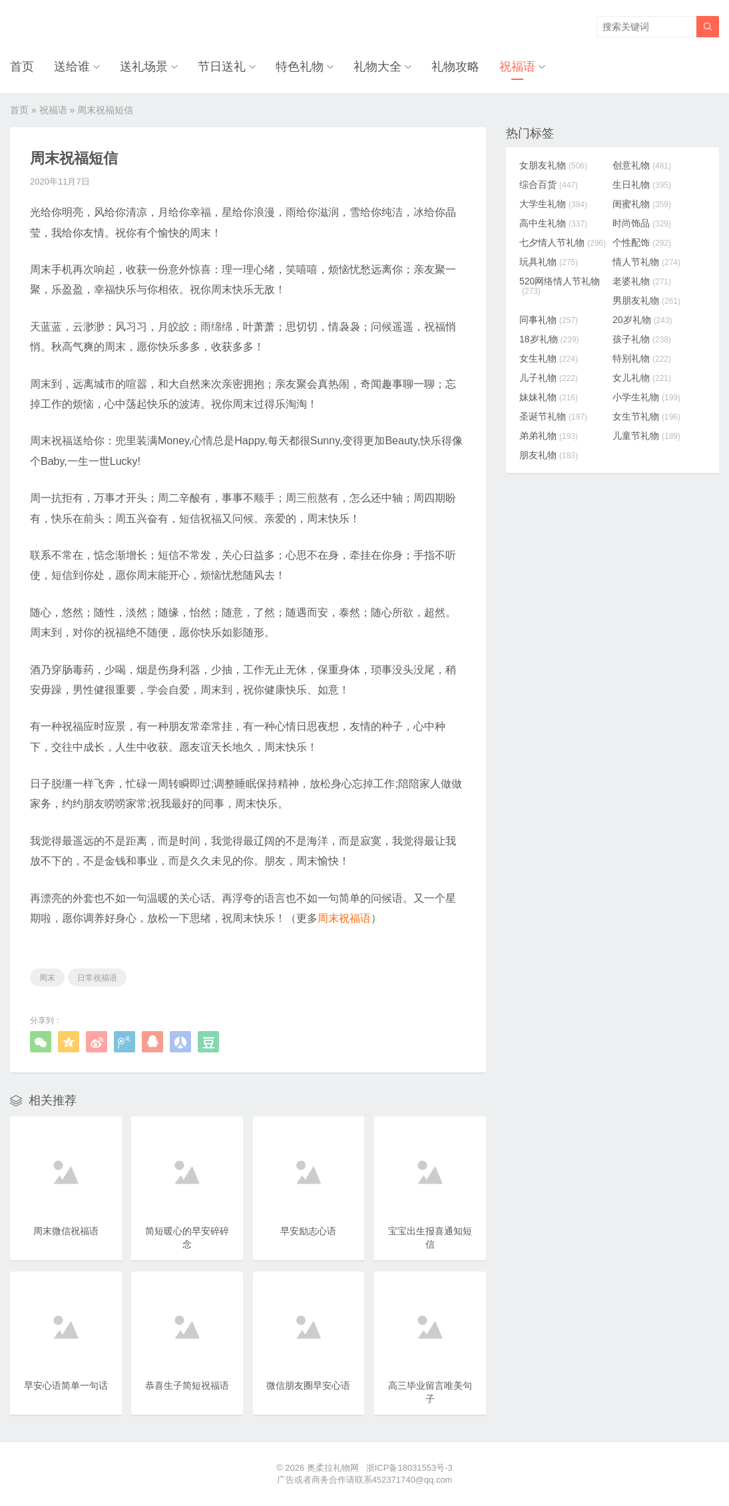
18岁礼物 (549, 339)
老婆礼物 (641, 281)
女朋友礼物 (553, 165)
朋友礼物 (548, 455)
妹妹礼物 (548, 397)
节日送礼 (222, 66)
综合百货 (548, 184)
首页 (22, 66)
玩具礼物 (548, 261)
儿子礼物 (548, 377)
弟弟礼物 (548, 435)
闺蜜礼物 (641, 203)
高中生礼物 (553, 223)
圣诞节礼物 (553, 416)
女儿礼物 (641, 377)
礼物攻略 (455, 66)
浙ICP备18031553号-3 (409, 1468)
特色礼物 (300, 66)
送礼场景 (144, 66)
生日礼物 (641, 184)
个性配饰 (641, 242)
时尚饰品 (641, 223)
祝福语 (517, 66)
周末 (47, 977)
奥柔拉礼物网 (333, 1468)
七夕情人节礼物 (562, 242)
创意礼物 (641, 165)
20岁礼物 (642, 319)
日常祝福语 (97, 977)
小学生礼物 (646, 397)
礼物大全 (377, 66)
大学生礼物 (553, 203)
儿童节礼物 (646, 435)
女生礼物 (548, 358)
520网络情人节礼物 (559, 285)
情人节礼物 (646, 261)
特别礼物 (641, 358)
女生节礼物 (646, 416)
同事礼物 (548, 319)
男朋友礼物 (646, 300)
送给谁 (72, 66)
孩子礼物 (641, 339)
